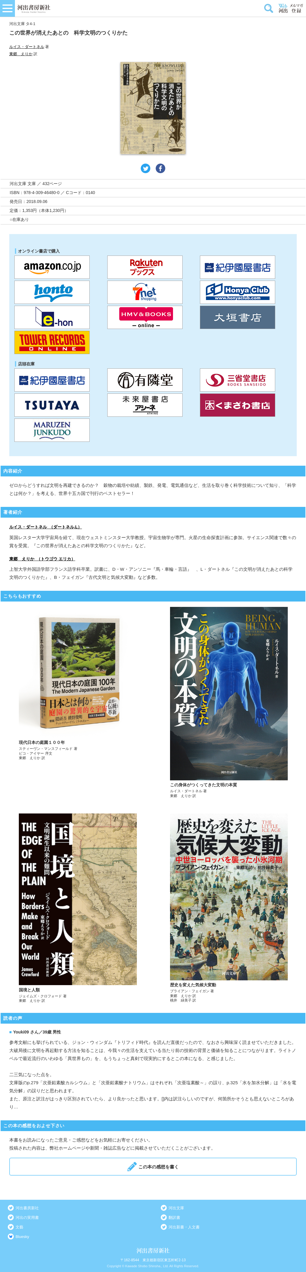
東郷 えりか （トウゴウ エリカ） (42, 558)
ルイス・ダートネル (26, 46)
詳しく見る (78, 702)
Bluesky (22, 1236)
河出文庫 (176, 1208)
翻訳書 (174, 1217)
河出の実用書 (27, 1217)
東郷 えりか (21, 54)
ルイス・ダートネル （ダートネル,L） (45, 527)
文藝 (19, 1227)
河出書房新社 (27, 1208)
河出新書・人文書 (184, 1227)
